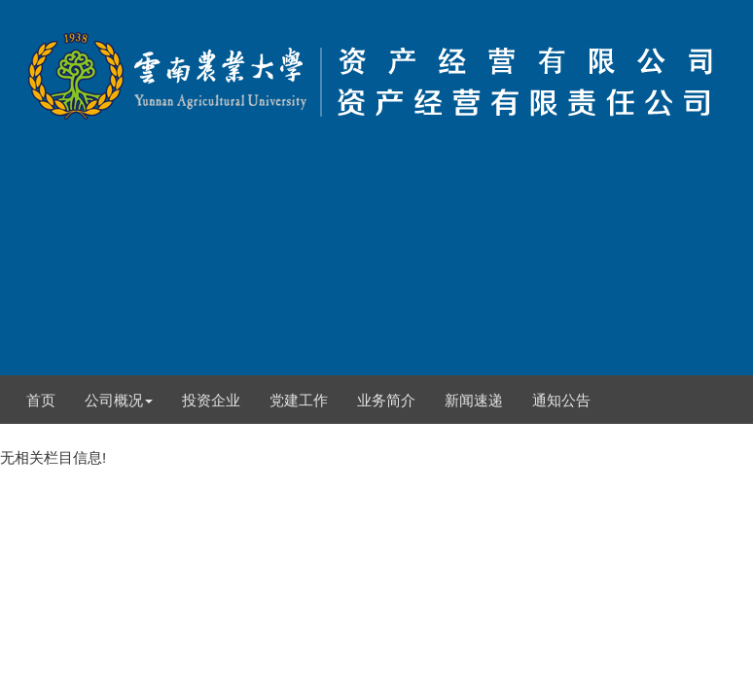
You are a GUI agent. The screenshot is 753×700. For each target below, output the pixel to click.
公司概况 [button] (119, 400)
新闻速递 (474, 400)
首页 (40, 400)
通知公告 (561, 400)
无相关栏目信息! (376, 233)
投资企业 (211, 400)
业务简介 (386, 400)
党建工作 (298, 400)
